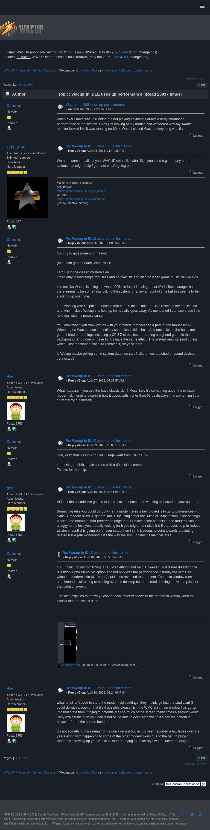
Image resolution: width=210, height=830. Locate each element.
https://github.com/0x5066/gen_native (81, 191)
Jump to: (158, 784)
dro (78, 70)
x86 (60, 52)
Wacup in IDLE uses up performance (95, 105)
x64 (69, 52)
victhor (86, 70)
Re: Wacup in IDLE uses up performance (98, 146)
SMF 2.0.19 (11, 814)
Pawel (96, 70)
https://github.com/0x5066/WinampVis (81, 199)
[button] (202, 6)
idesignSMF (76, 814)
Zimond (14, 105)
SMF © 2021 (28, 814)
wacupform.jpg (69, 664)
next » (203, 78)
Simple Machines (48, 814)
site (6, 818)
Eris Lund (16, 147)
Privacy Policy (157, 814)
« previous (191, 78)
